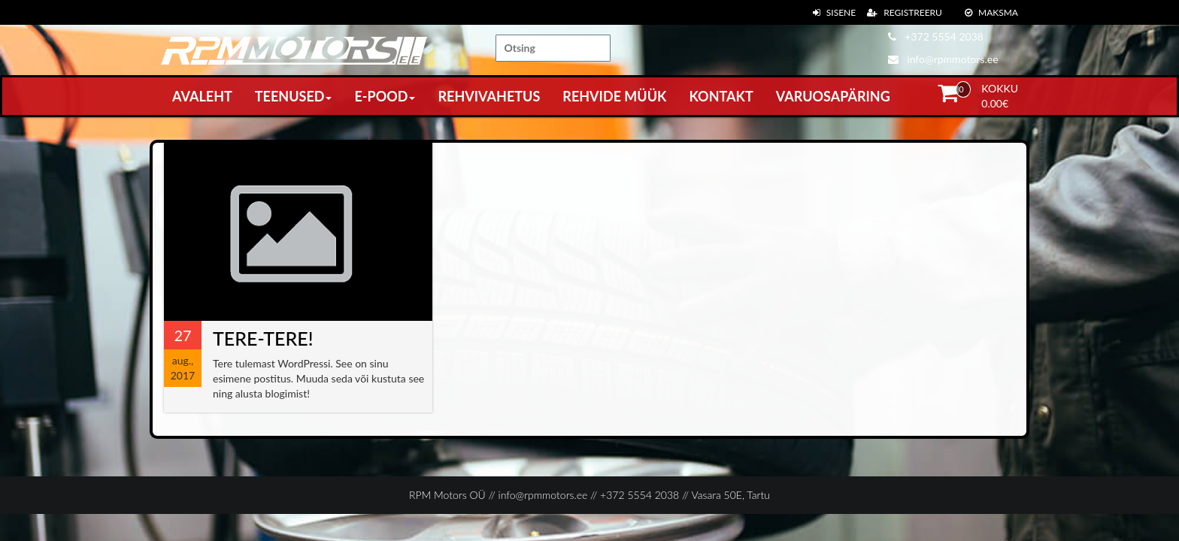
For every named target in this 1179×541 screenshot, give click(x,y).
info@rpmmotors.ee (943, 59)
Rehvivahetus (489, 96)
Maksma (991, 12)
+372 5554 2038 (936, 36)
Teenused (293, 96)
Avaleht (202, 96)
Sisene (834, 12)
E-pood (384, 96)
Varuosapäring (833, 96)
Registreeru (904, 12)
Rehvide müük (614, 96)
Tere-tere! (263, 338)
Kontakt (721, 96)
